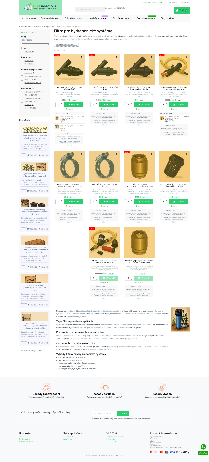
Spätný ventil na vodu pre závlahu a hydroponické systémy (139, 185)
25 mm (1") (29, 105)
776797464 (120, 8)
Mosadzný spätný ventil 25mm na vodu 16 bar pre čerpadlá (139, 261)
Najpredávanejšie (26, 441)
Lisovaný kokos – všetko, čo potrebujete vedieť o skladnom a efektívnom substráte (34, 249)
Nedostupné (30, 64)
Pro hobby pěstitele (72, 137)
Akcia (21, 436)
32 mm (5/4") (30, 108)
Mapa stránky (68, 439)
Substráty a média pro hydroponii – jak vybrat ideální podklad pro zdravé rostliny (35, 325)
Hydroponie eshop (98, 455)
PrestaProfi (119, 455)
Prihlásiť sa (110, 439)
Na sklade (29, 61)
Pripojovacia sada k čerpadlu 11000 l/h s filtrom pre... (104, 261)
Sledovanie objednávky (115, 436)
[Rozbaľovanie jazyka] (147, 3)
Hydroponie (30, 80)
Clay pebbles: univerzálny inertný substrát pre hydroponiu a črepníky (35, 211)
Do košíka (73, 105)
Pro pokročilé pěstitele (73, 137)
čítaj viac (24, 153)
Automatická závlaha (34, 76)
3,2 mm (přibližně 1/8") (34, 92)
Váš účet (111, 433)
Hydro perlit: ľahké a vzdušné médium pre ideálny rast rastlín (34, 175)
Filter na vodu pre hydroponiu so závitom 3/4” (69, 88)
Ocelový (69, 210)
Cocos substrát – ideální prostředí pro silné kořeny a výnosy (34, 287)
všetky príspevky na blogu (33, 351)
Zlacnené (29, 52)
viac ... (69, 146)
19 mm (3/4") (30, 102)
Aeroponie (30, 73)
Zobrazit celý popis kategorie (66, 45)
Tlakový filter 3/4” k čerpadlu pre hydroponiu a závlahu (139, 88)
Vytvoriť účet (111, 441)
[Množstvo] (59, 104)
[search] (77, 9)
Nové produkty (25, 439)
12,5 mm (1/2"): (31, 95)
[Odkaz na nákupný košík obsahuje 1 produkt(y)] (182, 10)
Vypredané (109, 278)
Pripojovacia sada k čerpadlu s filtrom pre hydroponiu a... (174, 88)
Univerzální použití (33, 83)
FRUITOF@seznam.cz (173, 448)
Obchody (66, 441)
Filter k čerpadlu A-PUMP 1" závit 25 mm (104, 88)
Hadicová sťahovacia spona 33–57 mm (104, 185)
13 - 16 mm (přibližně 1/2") (35, 98)
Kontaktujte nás (69, 436)
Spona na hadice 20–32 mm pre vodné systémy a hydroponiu (69, 185)
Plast (68, 134)
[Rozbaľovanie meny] (160, 3)
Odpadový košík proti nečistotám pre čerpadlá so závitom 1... (174, 185)
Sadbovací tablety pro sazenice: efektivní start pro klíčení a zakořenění (35, 138)
